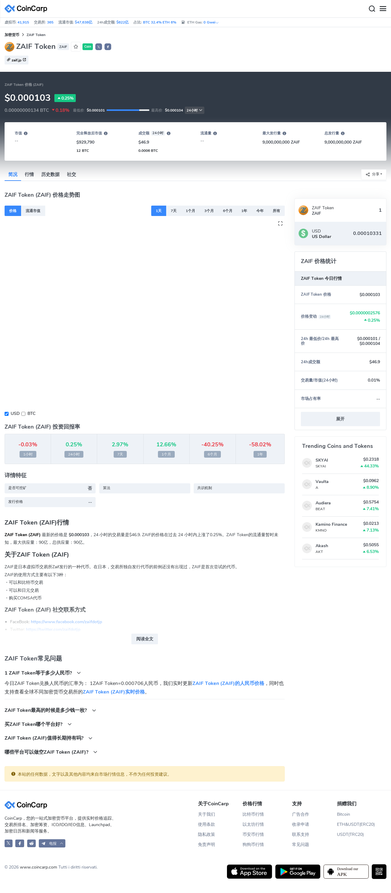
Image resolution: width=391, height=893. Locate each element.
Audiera (323, 503)
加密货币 (12, 34)
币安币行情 (253, 834)
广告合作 (300, 814)
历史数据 (50, 174)
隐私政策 (206, 834)
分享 (372, 174)
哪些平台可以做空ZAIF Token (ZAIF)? (51, 752)
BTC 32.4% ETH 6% (159, 22)
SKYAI (322, 460)
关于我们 (206, 814)
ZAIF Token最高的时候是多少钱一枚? (50, 710)
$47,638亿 (83, 22)
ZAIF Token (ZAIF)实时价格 (114, 692)
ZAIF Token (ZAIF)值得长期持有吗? (49, 738)
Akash (322, 546)
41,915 (23, 22)
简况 (12, 174)
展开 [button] (340, 419)
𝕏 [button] (98, 47)
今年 (260, 210)
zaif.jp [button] (16, 60)
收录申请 (300, 824)
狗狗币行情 (253, 844)
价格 (12, 210)
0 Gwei (211, 22)
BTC (31, 413)
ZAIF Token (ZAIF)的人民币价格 (228, 683)
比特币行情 (253, 814)
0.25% (65, 98)
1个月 (190, 210)
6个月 (227, 210)
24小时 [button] (195, 110)
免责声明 (206, 844)
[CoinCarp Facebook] (19, 843)
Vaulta (322, 482)
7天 (174, 210)
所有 (276, 210)
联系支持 (300, 834)
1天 (159, 210)
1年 (244, 210)
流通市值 (33, 210)
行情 (29, 174)
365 (50, 22)
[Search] (371, 8)
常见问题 (300, 844)
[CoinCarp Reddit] (31, 843)
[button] (107, 46)
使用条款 (206, 824)
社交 (71, 174)
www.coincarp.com (38, 867)
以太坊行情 (253, 824)
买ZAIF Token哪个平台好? (38, 724)
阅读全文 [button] (144, 639)
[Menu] (382, 8)
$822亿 (122, 22)
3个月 (209, 210)
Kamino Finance (331, 524)
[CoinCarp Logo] (27, 9)
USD (15, 413)
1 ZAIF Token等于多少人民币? (43, 673)
